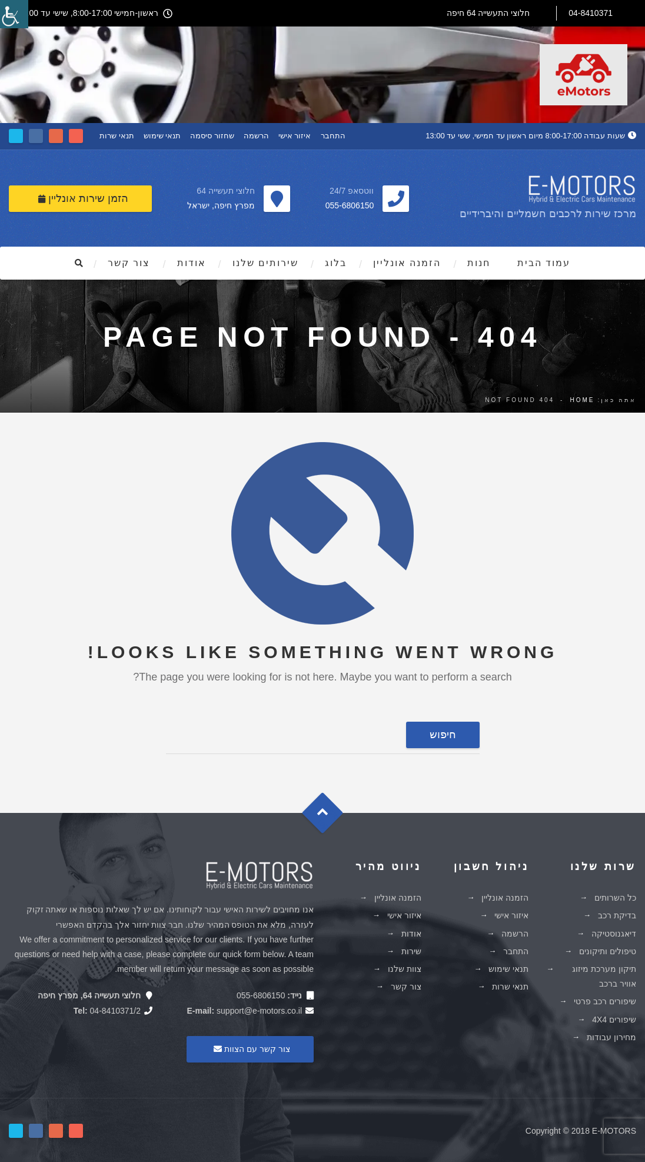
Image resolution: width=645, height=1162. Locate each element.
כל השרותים (615, 897)
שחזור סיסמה (212, 135)
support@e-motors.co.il (259, 1010)
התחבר (333, 135)
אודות (191, 263)
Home (582, 400)
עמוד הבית (543, 263)
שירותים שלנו (265, 263)
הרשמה (256, 135)
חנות (478, 263)
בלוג (336, 263)
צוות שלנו (404, 969)
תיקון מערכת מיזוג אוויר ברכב (604, 976)
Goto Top (328, 817)
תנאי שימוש (162, 135)
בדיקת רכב (617, 915)
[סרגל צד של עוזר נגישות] (14, 14)
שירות (411, 951)
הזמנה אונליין (407, 263)
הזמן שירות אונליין (83, 198)
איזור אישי (294, 135)
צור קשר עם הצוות (250, 1049)
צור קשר (129, 263)
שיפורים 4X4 (614, 1019)
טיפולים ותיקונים (607, 951)
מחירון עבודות (611, 1037)
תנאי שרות (116, 135)
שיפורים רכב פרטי (605, 1001)
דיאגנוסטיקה (613, 933)
